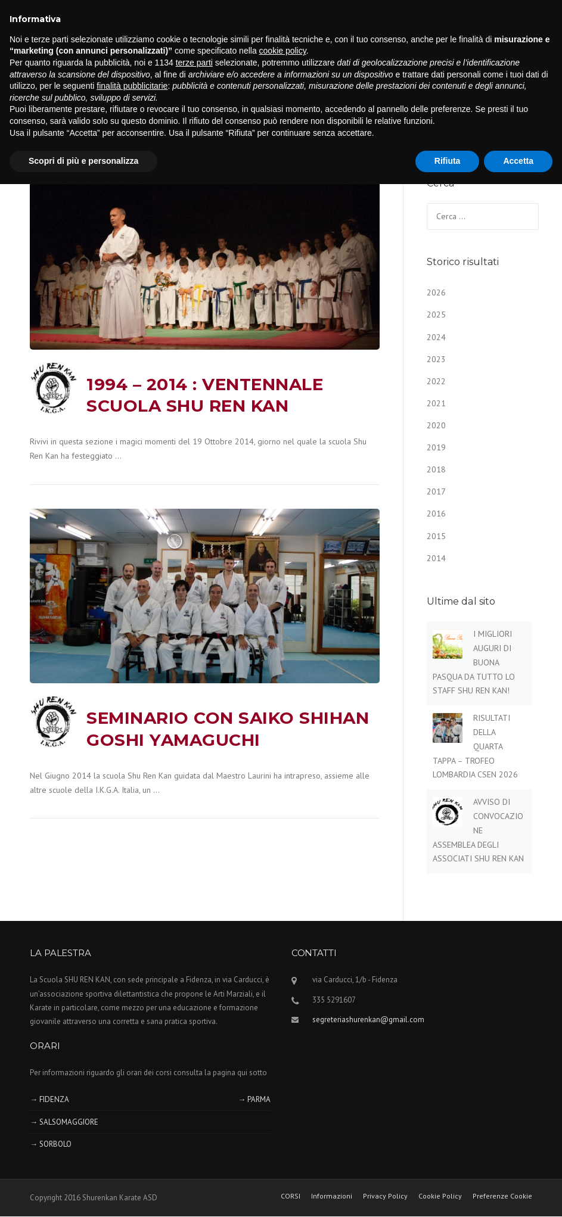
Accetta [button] (518, 161)
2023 (436, 359)
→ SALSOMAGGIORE (64, 1122)
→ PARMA (254, 1099)
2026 (436, 292)
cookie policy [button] (282, 50)
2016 (436, 513)
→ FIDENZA (49, 1099)
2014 (436, 558)
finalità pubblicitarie (132, 86)
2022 (436, 381)
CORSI (290, 1196)
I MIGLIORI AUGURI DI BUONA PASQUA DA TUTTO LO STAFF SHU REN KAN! (474, 662)
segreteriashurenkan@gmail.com (368, 1019)
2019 (436, 447)
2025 (436, 314)
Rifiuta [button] (447, 161)
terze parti (194, 62)
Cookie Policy (440, 1196)
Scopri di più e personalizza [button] (83, 161)
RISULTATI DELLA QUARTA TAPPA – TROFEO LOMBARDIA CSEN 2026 (475, 746)
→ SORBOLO (51, 1144)
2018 (436, 469)
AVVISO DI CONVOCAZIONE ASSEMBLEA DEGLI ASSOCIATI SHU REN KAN (478, 830)
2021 (436, 403)
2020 (436, 425)
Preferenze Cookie (502, 1196)
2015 (436, 536)
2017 (436, 491)
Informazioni (331, 1196)
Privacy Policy (385, 1196)
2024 (436, 337)
